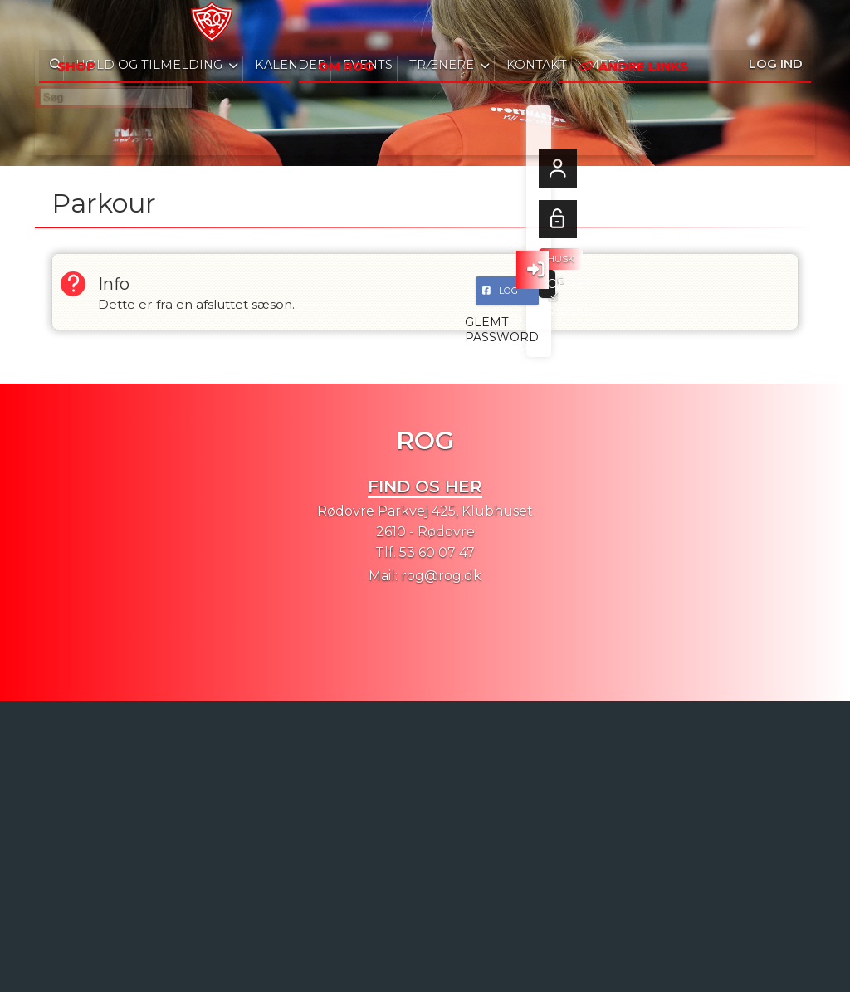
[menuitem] (60, 25)
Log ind (776, 24)
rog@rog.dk (441, 576)
